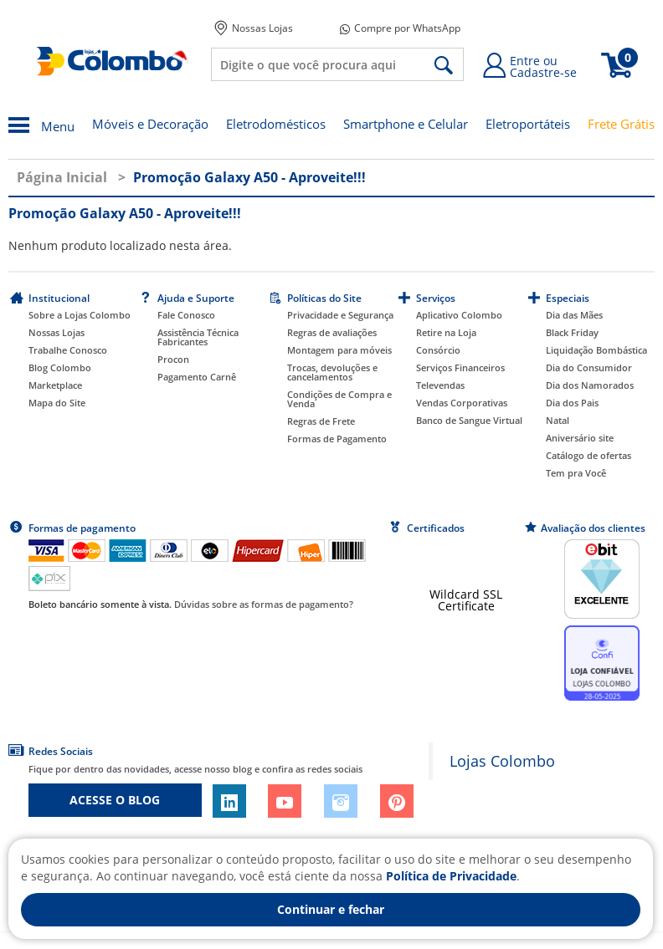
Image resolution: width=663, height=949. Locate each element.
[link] (466, 564)
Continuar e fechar (330, 909)
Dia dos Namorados (590, 385)
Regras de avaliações (332, 332)
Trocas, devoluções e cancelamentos (332, 372)
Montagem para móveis (339, 350)
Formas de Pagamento (337, 438)
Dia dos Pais (572, 402)
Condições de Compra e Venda (339, 399)
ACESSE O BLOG (114, 800)
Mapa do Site (56, 402)
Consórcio (438, 350)
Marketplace (55, 385)
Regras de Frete (321, 421)
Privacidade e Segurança (340, 315)
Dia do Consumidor (589, 367)
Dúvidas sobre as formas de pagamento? (263, 604)
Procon (173, 359)
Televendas (440, 385)
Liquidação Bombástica (596, 350)
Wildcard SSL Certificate (465, 600)
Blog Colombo (59, 367)
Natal (557, 420)
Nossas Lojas (253, 28)
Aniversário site (580, 437)
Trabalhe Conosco (67, 350)
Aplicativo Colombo (459, 315)
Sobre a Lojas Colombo (79, 315)
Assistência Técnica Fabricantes (198, 337)
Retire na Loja (446, 332)
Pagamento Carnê (196, 376)
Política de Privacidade (451, 876)
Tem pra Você (576, 473)
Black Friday (572, 332)
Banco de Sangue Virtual (469, 420)
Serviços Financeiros (460, 367)
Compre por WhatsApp (400, 28)
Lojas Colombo (502, 761)
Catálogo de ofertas (588, 455)
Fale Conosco (186, 315)
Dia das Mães (574, 315)
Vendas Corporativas (461, 402)
